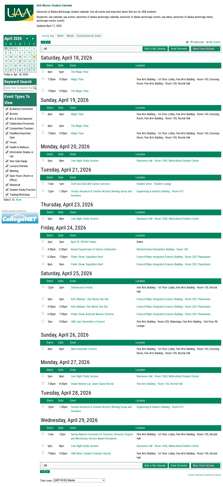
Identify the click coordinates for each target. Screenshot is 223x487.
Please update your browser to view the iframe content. (20, 53)
